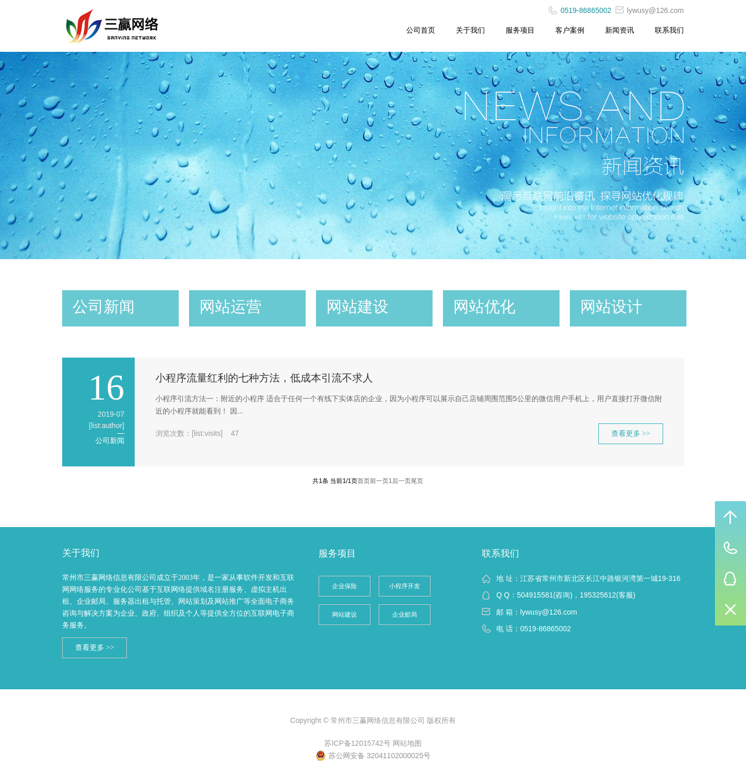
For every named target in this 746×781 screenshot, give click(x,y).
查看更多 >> (630, 433)
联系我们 (669, 30)
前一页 (379, 481)
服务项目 (520, 30)
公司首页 (420, 30)
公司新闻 (109, 440)
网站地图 (407, 743)
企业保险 (344, 586)
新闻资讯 (619, 30)
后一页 (401, 481)
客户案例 (569, 30)
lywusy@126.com (649, 10)
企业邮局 (404, 614)
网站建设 (344, 614)
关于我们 (470, 30)
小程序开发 (404, 586)
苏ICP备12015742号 (357, 743)
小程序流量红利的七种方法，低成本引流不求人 (264, 378)
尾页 (417, 481)
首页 (363, 481)
